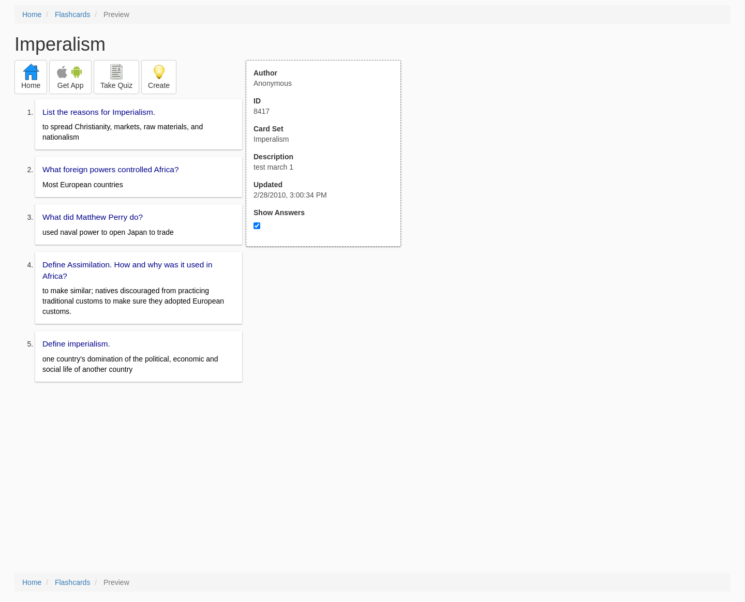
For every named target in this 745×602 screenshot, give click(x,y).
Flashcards (72, 14)
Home (31, 14)
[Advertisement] (329, 348)
